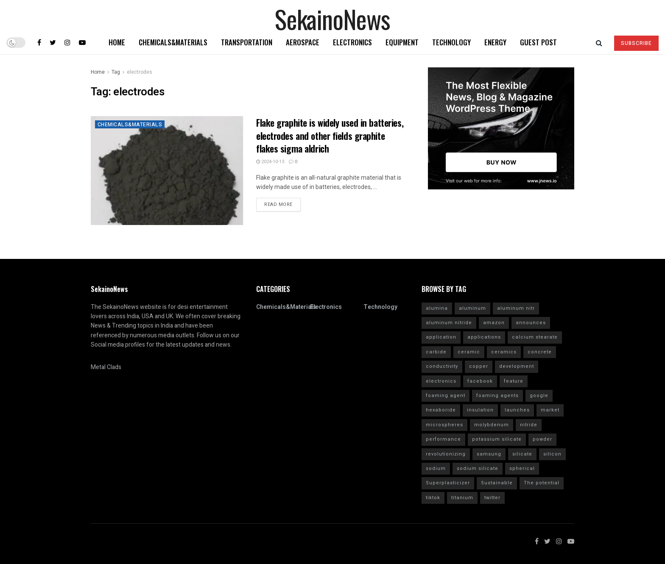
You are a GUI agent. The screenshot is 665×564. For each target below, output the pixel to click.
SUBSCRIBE (636, 43)
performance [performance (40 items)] (443, 439)
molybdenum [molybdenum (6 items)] (491, 424)
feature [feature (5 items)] (513, 381)
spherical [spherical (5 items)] (522, 468)
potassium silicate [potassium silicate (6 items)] (497, 439)
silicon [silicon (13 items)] (552, 454)
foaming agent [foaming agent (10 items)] (445, 395)
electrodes (139, 72)
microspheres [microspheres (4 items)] (444, 424)
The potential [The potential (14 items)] (541, 482)
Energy (495, 42)
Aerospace (302, 42)
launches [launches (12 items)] (517, 410)
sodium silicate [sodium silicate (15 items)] (477, 468)
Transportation (246, 42)
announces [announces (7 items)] (531, 322)
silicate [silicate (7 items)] (522, 454)
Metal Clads (106, 367)
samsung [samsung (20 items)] (489, 454)
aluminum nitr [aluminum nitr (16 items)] (516, 308)
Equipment (402, 42)
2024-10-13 (270, 161)
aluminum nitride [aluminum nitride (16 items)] (449, 322)
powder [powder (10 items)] (542, 439)
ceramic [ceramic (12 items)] (469, 352)
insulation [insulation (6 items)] (480, 410)
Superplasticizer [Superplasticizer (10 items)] (448, 482)
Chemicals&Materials (173, 42)
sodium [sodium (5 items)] (436, 468)
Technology (451, 42)
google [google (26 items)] (539, 395)
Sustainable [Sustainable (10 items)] (497, 482)
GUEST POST (538, 42)
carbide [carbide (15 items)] (436, 352)
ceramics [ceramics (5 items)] (504, 352)
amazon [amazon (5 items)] (494, 322)
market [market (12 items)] (550, 410)
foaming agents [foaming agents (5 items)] (497, 395)
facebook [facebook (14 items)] (480, 381)
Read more (278, 204)
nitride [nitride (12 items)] (528, 424)
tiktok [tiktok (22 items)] (433, 497)
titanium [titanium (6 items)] (462, 497)
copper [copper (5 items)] (478, 366)
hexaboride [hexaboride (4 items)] (441, 410)
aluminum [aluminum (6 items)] (472, 308)
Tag (116, 72)
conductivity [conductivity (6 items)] (442, 366)
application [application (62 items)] (441, 337)
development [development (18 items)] (516, 366)
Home (117, 42)
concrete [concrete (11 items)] (540, 352)
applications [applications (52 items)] (484, 337)
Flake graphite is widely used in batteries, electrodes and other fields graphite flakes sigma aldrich (329, 136)
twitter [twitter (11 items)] (492, 497)
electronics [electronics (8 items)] (441, 381)
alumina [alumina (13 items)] (437, 308)
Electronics (352, 42)
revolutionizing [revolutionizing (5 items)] (446, 454)
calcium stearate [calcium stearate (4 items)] (535, 337)
